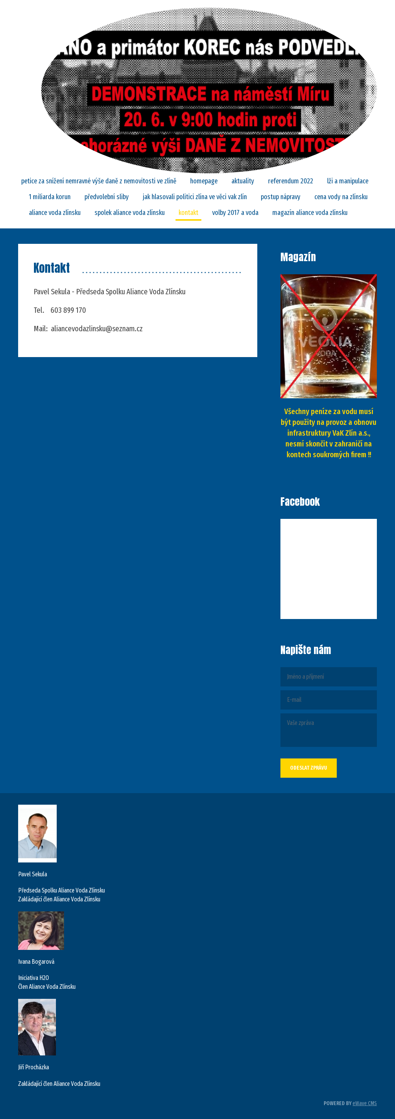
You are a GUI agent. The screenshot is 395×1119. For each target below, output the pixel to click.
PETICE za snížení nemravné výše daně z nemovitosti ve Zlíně (98, 181)
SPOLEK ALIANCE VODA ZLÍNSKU (130, 212)
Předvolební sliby (106, 197)
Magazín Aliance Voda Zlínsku (310, 212)
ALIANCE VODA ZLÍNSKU (55, 212)
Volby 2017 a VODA (235, 212)
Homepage (204, 181)
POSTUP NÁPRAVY (280, 197)
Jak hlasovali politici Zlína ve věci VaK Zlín (195, 197)
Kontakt (188, 212)
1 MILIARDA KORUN (50, 197)
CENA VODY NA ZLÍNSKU (341, 197)
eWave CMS (365, 1103)
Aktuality (242, 181)
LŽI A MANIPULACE (347, 181)
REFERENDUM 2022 (290, 181)
